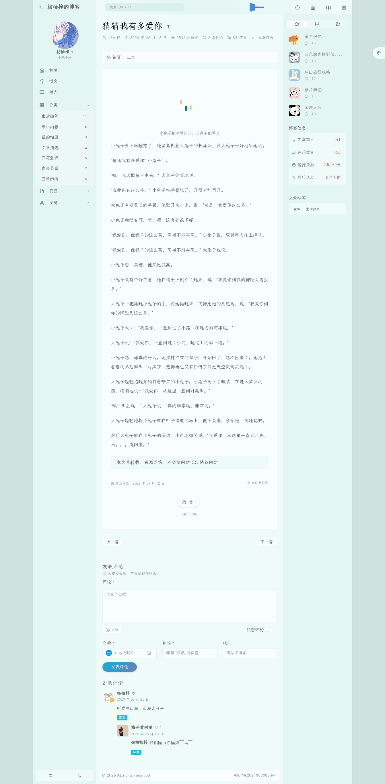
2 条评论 (215, 38)
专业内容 (64, 126)
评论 (108, 582)
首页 (114, 57)
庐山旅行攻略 (317, 72)
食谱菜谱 (64, 168)
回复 (122, 718)
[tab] (297, 24)
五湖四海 (64, 179)
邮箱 (168, 643)
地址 (227, 643)
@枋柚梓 (139, 742)
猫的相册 (64, 137)
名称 (108, 643)
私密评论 (255, 629)
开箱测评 (64, 158)
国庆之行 (313, 107)
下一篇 (266, 542)
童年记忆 (313, 36)
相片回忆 (313, 90)
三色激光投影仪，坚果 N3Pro (333, 54)
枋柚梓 (114, 38)
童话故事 (313, 209)
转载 (296, 209)
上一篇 (112, 542)
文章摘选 (64, 147)
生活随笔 (64, 116)
